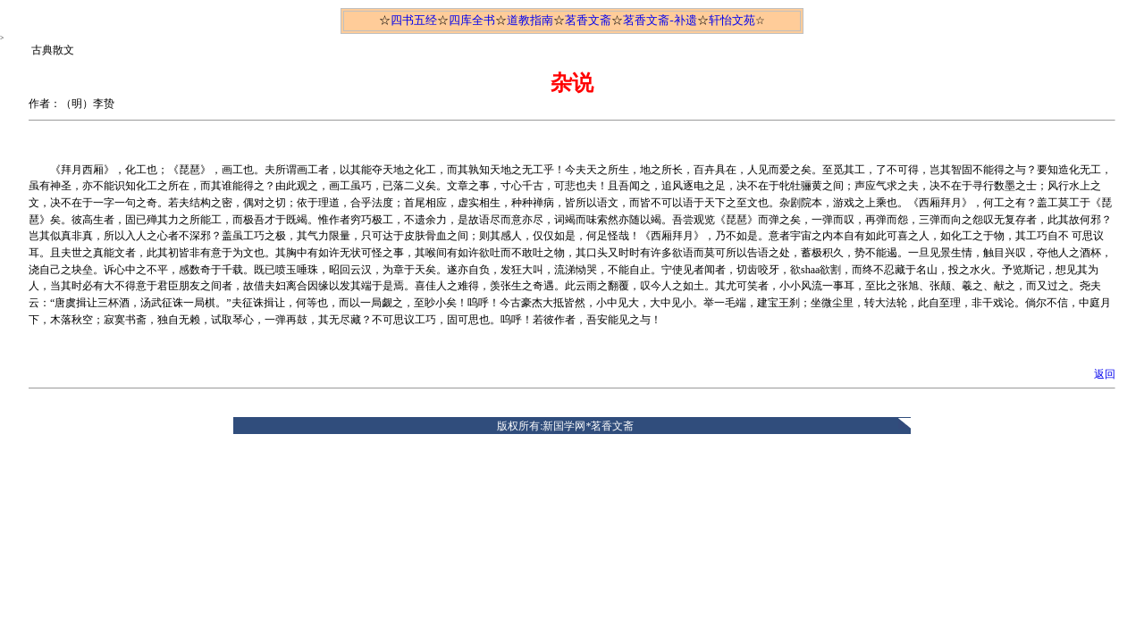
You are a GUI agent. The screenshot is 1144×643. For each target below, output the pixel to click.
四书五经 (414, 20)
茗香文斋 (588, 20)
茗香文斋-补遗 (659, 20)
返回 (1104, 374)
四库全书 (472, 20)
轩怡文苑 (732, 20)
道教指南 (530, 20)
